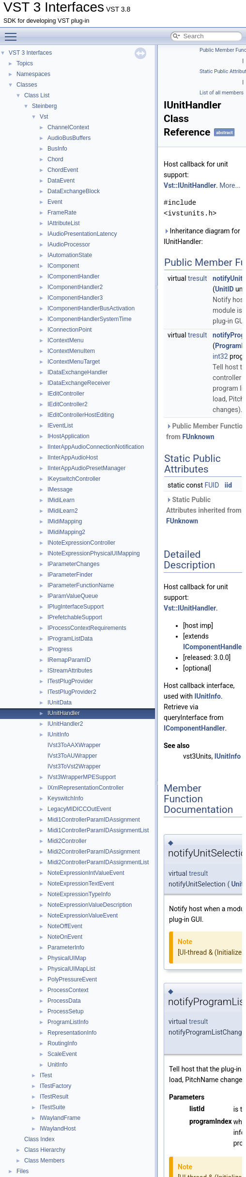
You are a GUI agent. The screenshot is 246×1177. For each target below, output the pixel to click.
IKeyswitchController (73, 478)
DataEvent (61, 180)
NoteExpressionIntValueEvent (85, 873)
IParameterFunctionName (80, 585)
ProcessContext (68, 990)
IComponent (63, 265)
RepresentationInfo (71, 1032)
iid (228, 485)
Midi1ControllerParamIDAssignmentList (98, 830)
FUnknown (198, 437)
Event (54, 202)
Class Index (39, 1139)
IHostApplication (68, 436)
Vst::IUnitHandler (190, 185)
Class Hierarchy (44, 1149)
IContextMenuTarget (73, 361)
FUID (212, 485)
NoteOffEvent (64, 926)
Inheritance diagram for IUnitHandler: (202, 236)
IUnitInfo (58, 734)
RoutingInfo (62, 1043)
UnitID (224, 289)
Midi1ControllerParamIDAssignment (93, 819)
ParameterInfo (65, 947)
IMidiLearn (61, 500)
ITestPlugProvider (70, 681)
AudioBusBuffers (69, 138)
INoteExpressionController (81, 542)
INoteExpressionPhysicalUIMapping (93, 553)
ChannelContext (68, 127)
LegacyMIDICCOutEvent (79, 809)
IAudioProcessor (68, 244)
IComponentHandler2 (75, 287)
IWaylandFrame (60, 1118)
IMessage (60, 489)
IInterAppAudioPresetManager (86, 468)
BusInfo (57, 148)
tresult (197, 278)
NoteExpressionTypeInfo (79, 894)
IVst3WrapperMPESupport (81, 777)
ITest (46, 1075)
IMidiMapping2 (66, 532)
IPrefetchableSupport (74, 617)
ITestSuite (52, 1107)
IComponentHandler (73, 276)
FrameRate (62, 212)
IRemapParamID (69, 660)
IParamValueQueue (72, 596)
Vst (44, 116)
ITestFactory (55, 1086)
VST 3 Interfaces (30, 52)
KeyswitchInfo (65, 798)
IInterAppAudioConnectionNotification (95, 446)
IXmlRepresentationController (85, 787)
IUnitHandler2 (65, 723)
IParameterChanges (73, 564)
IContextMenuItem (71, 351)
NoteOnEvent (64, 936)
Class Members (44, 1160)
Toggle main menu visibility (13, 32)
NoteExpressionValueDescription (89, 905)
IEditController (65, 393)
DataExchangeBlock (73, 191)
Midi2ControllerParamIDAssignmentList (98, 862)
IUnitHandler (63, 713)
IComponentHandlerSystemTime (89, 319)
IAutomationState (69, 255)
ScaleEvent (62, 1054)
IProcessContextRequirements (86, 628)
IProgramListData (69, 638)
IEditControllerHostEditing (80, 415)
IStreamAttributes (69, 670)
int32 (220, 356)
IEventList (60, 425)
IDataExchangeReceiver (78, 383)
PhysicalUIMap (66, 958)
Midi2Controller (67, 841)
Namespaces (33, 74)
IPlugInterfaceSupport (75, 606)
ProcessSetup (65, 1011)
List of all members (222, 93)
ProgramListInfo (68, 1022)
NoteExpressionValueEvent (82, 915)
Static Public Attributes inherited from (204, 510)
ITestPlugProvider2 (71, 691)
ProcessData (64, 1000)
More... (229, 185)
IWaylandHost (58, 1128)
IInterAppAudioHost (72, 457)
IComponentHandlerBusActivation (91, 308)
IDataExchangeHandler (77, 372)
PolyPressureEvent (72, 979)
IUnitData (59, 702)
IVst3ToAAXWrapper (74, 745)
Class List (36, 95)
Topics (24, 63)
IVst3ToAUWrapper (72, 755)
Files (22, 1171)
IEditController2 (67, 404)
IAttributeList (63, 223)
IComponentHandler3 (75, 297)
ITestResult (54, 1096)
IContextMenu (65, 340)
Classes (26, 84)
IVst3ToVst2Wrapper (74, 766)
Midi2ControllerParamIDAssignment (93, 851)
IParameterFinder (69, 574)
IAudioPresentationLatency (82, 233)
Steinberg (44, 106)
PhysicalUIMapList (71, 968)
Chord (55, 159)
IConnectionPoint (69, 329)
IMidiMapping (64, 521)
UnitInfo (57, 1064)
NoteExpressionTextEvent (80, 883)
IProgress (59, 649)
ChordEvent (62, 170)
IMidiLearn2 (62, 510)
